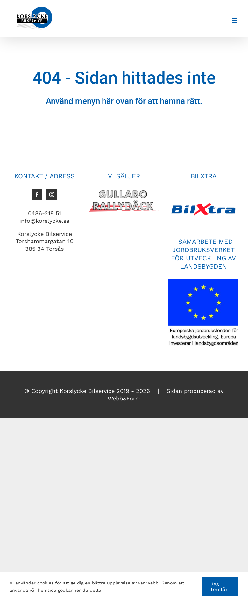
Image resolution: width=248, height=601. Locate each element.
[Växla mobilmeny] (235, 20)
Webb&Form (124, 398)
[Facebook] (37, 194)
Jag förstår (219, 586)
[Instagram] (51, 194)
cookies (45, 582)
